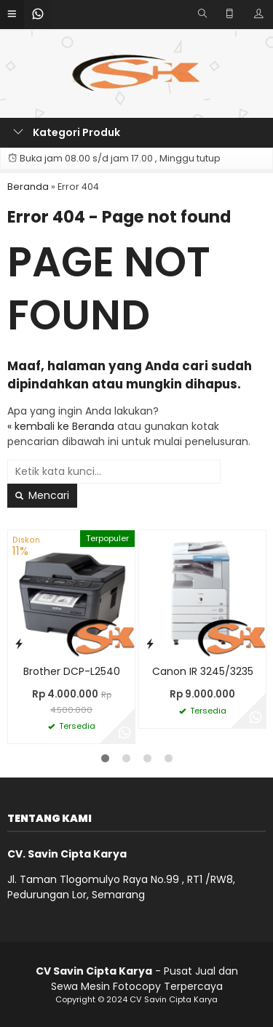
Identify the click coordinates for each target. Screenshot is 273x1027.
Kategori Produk (66, 132)
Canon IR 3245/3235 (202, 671)
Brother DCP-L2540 (71, 671)
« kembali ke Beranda (60, 426)
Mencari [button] (42, 495)
